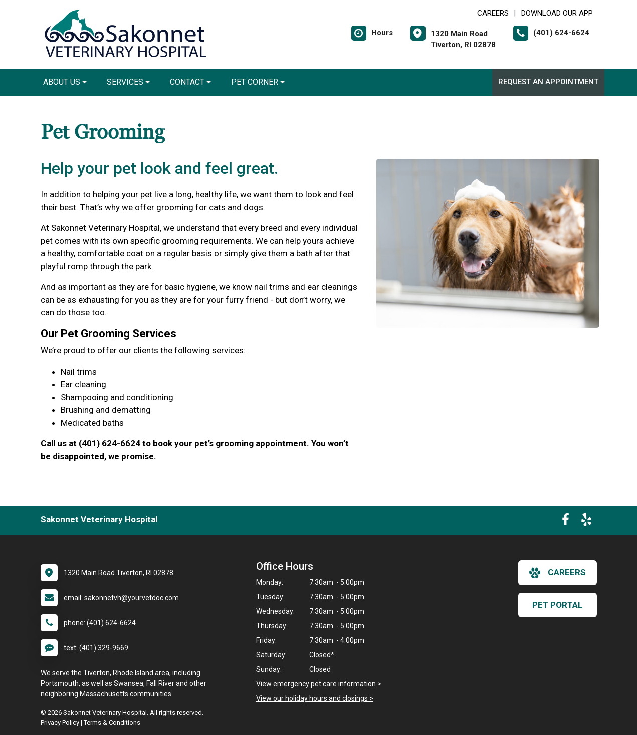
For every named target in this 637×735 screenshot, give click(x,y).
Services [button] (128, 82)
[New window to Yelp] (586, 522)
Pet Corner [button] (258, 82)
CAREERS (493, 13)
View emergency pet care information (316, 684)
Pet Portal (557, 605)
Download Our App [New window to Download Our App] (557, 13)
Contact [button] (190, 82)
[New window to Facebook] (565, 522)
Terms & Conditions (112, 722)
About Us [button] (65, 82)
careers (557, 572)
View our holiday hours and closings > (314, 698)
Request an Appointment (548, 81)
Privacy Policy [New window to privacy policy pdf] (60, 722)
